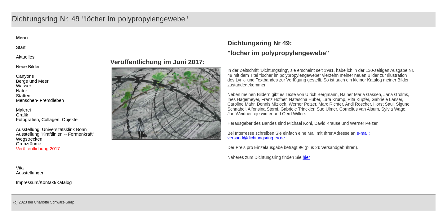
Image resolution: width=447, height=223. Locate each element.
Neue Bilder (28, 66)
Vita (20, 167)
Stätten (23, 95)
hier (306, 157)
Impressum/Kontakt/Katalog (44, 182)
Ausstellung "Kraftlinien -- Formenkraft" (55, 134)
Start (20, 47)
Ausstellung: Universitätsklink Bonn (51, 129)
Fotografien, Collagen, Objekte (46, 119)
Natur (21, 90)
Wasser (23, 85)
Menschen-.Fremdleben (40, 100)
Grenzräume (28, 143)
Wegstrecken (29, 139)
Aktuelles (25, 57)
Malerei (23, 109)
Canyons (25, 76)
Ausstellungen (30, 172)
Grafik (22, 114)
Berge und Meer (32, 81)
